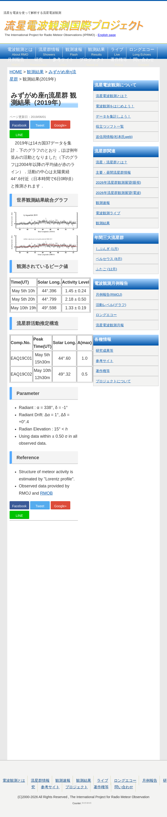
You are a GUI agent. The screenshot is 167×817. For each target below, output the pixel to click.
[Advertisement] (44, 641)
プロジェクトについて (113, 381)
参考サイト (63, 62)
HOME (16, 72)
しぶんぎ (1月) (107, 249)
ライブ (117, 51)
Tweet (40, 125)
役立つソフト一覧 (110, 126)
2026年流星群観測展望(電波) (118, 193)
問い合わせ (143, 62)
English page (107, 35)
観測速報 (73, 51)
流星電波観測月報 (110, 325)
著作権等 (118, 62)
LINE (19, 135)
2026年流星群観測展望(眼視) (118, 182)
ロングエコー (141, 51)
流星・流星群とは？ (111, 162)
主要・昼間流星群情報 (113, 172)
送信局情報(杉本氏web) (114, 137)
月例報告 (15, 62)
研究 (38, 62)
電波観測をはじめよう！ (115, 106)
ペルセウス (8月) (109, 259)
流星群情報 (49, 51)
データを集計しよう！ (113, 116)
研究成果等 (104, 350)
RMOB (46, 493)
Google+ (60, 125)
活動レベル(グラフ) (111, 305)
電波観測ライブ (108, 213)
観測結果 (96, 51)
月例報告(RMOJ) (109, 294)
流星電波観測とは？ (111, 96)
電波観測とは (20, 51)
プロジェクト (92, 62)
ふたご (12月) (106, 269)
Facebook (19, 125)
